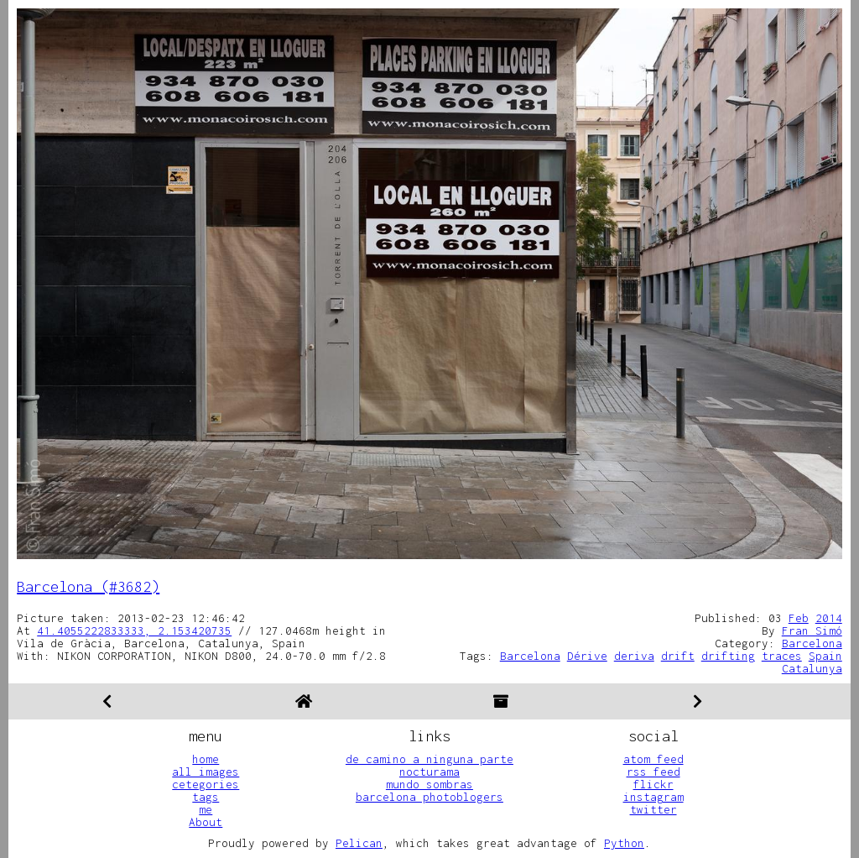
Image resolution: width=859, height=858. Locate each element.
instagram (653, 796)
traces (782, 655)
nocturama (429, 771)
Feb (799, 618)
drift (678, 655)
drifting (728, 655)
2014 (828, 618)
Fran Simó (812, 630)
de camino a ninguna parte (429, 759)
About (205, 822)
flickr (653, 784)
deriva (634, 655)
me (205, 809)
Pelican (359, 843)
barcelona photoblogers (429, 796)
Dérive (587, 655)
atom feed (653, 759)
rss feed (653, 771)
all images (205, 771)
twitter (653, 809)
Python (624, 843)
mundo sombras (429, 784)
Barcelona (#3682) (88, 586)
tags (205, 796)
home (205, 759)
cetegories (205, 784)
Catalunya (812, 668)
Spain (825, 655)
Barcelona (812, 643)
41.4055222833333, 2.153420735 (134, 630)
